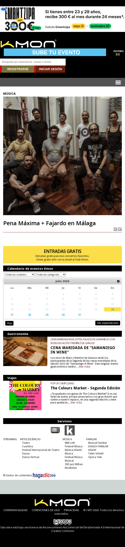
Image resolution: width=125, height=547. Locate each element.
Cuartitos (27, 446)
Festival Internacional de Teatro (41, 450)
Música (69, 453)
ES (118, 54)
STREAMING (10, 439)
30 (63, 314)
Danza (26, 453)
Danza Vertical (30, 457)
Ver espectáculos (107, 323)
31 (79, 314)
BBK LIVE (70, 443)
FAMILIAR (91, 439)
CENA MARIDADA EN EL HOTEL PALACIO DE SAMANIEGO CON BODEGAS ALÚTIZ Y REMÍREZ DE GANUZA (83, 341)
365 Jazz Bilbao (74, 464)
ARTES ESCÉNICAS (30, 439)
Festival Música (73, 446)
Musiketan (71, 468)
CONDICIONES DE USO (46, 510)
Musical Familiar (97, 443)
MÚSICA (67, 439)
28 (29, 314)
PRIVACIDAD (71, 510)
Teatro (26, 443)
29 (46, 314)
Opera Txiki (95, 457)
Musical (69, 460)
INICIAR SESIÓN (50, 69)
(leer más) (84, 366)
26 (112, 309)
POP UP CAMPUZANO (62, 383)
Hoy (9, 323)
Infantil (92, 450)
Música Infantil (73, 450)
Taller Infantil (96, 453)
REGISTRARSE (17, 69)
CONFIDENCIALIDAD (15, 510)
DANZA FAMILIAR (98, 446)
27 (12, 314)
